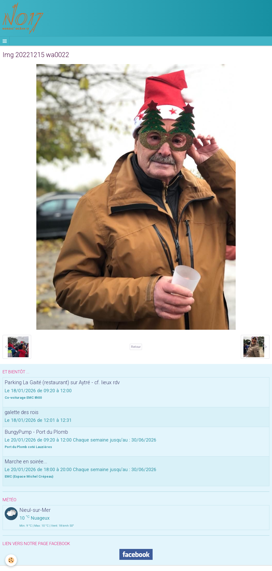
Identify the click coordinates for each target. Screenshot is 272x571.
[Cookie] (11, 560)
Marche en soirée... (26, 461)
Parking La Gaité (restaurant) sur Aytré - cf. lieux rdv (62, 383)
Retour (136, 347)
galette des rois (21, 412)
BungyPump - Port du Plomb (36, 432)
